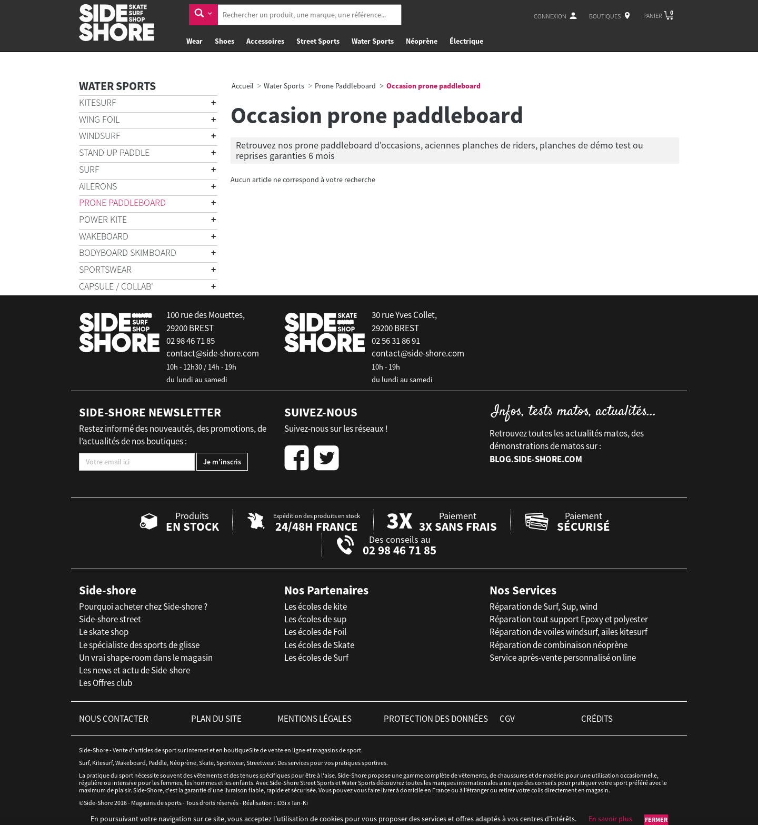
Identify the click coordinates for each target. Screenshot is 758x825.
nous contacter (113, 718)
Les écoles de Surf (316, 657)
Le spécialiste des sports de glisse (139, 645)
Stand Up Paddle (114, 152)
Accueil (243, 86)
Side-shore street (110, 619)
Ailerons (98, 186)
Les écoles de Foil (315, 632)
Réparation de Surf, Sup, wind (543, 606)
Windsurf (100, 136)
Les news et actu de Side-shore (134, 670)
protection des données (436, 718)
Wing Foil (99, 119)
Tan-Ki (299, 803)
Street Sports (318, 41)
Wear (194, 41)
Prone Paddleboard (122, 202)
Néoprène (421, 41)
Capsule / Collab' (116, 286)
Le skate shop (103, 632)
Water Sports (373, 41)
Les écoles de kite (315, 606)
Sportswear (105, 269)
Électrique (466, 41)
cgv (507, 718)
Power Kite (103, 219)
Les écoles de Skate (319, 645)
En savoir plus (610, 818)
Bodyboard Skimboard (127, 252)
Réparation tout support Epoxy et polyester (569, 619)
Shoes (224, 41)
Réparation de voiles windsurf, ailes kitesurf (568, 632)
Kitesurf (97, 102)
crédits (597, 718)
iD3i (281, 803)
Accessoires (265, 41)
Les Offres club (105, 683)
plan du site (216, 718)
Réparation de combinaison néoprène (558, 645)
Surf (89, 169)
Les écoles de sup (315, 619)
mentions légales (314, 718)
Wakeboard (103, 236)
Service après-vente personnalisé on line (563, 657)
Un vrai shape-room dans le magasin (146, 657)
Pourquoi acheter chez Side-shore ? (143, 606)
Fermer (656, 819)
